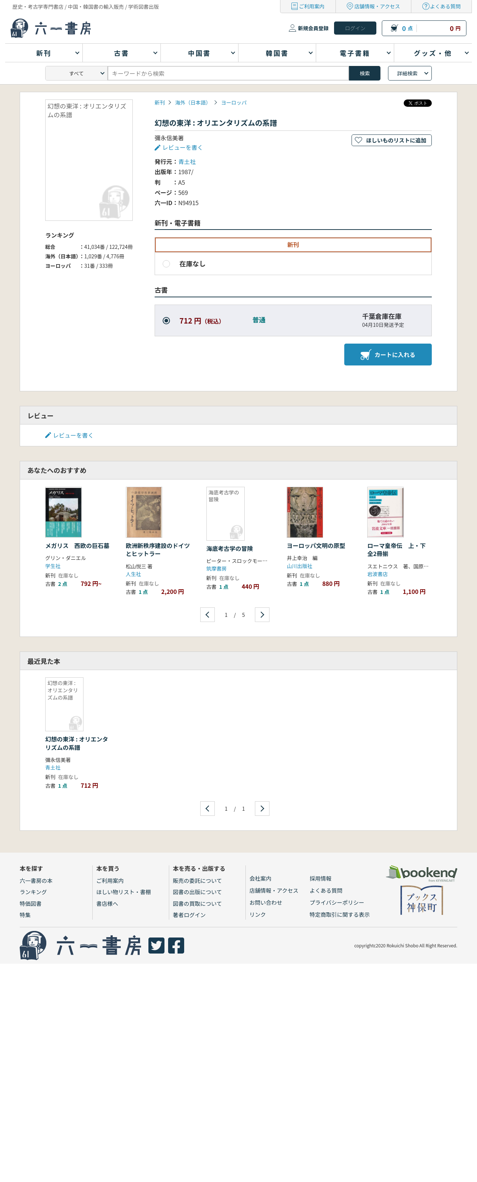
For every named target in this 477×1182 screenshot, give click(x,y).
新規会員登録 (313, 28)
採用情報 (320, 878)
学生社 (53, 566)
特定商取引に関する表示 (340, 914)
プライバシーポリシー (337, 902)
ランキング (33, 892)
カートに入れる (388, 354)
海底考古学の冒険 (229, 548)
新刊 (160, 102)
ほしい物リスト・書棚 (123, 892)
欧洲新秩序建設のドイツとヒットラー (158, 549)
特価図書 (31, 903)
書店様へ (107, 903)
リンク (257, 914)
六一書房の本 (36, 880)
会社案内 (260, 878)
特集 (25, 915)
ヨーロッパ (234, 102)
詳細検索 (407, 73)
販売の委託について (197, 880)
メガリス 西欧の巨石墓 (77, 545)
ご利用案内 (312, 6)
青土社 (187, 161)
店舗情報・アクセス (377, 6)
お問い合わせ (265, 902)
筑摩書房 (216, 568)
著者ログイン (189, 915)
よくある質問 (445, 6)
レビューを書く (182, 147)
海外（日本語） (193, 102)
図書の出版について (197, 892)
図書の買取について (197, 903)
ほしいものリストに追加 (396, 140)
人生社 (133, 574)
